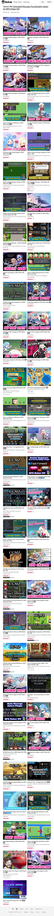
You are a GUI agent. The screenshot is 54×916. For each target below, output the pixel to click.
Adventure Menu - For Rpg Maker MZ (13, 447)
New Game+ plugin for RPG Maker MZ (13, 359)
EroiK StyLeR (6, 902)
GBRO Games (30, 668)
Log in (42, 2)
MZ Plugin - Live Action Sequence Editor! (38, 694)
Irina (28, 481)
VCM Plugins (30, 391)
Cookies (43, 912)
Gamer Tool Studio (7, 392)
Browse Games (18, 2)
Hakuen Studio (30, 98)
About (21, 909)
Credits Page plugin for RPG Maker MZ (13, 272)
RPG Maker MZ (15, 12)
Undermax (5, 816)
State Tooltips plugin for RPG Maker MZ (38, 447)
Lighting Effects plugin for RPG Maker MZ (38, 752)
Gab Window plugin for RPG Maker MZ (38, 539)
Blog (31, 909)
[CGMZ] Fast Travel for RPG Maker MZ (13, 508)
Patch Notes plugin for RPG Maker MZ (37, 302)
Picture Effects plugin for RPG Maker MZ (38, 332)
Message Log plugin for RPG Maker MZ (38, 37)
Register (49, 2)
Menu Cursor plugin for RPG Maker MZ (38, 722)
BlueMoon (5, 247)
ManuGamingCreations (32, 697)
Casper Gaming (6, 307)
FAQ (27, 909)
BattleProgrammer (7, 875)
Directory (26, 912)
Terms (32, 912)
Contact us (38, 909)
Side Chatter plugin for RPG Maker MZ (37, 569)
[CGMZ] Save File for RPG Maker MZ (13, 752)
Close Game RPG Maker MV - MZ (12, 900)
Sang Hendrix (30, 186)
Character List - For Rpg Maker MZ (36, 782)
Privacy (37, 912)
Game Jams (26, 2)
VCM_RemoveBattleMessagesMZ (36, 387)
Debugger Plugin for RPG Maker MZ (37, 508)
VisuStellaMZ (6, 40)
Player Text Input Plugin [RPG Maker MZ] (14, 387)
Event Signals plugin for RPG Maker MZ (14, 841)
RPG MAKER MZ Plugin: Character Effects (14, 811)
